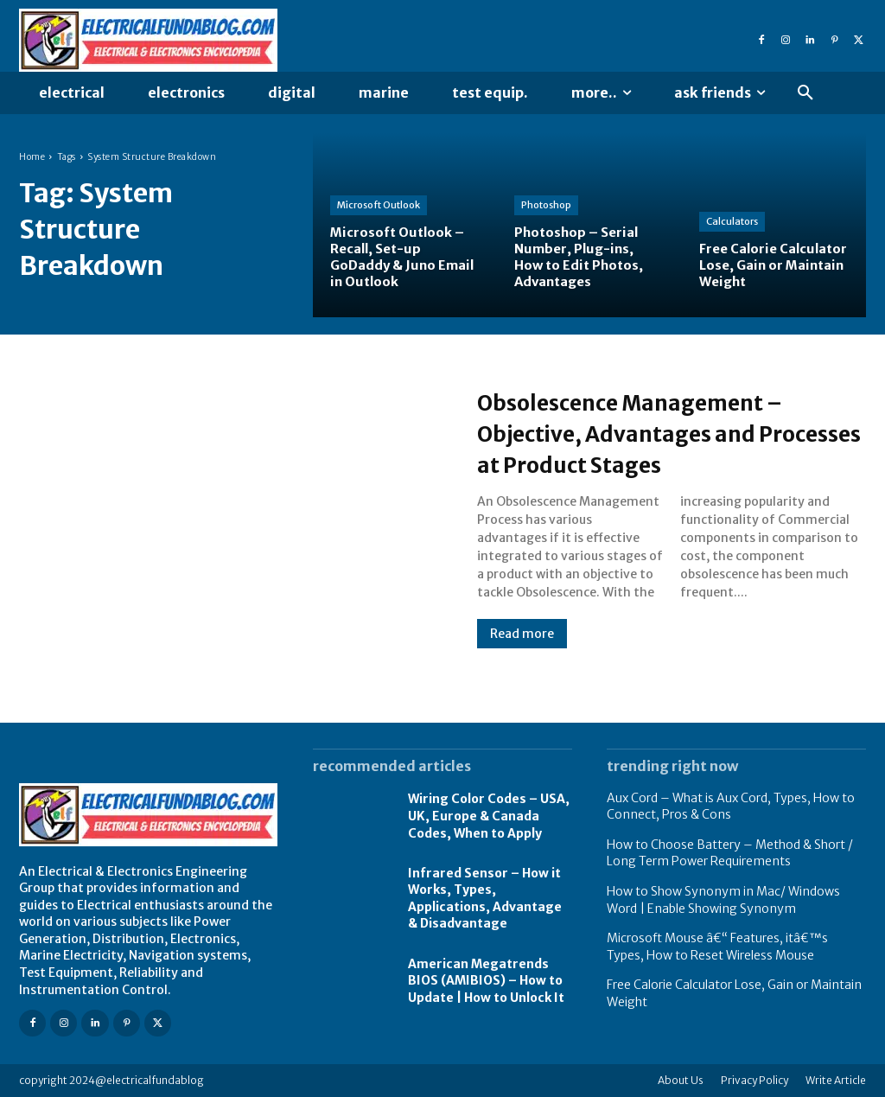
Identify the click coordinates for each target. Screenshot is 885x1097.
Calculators (732, 221)
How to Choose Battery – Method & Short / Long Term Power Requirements (730, 853)
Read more (522, 633)
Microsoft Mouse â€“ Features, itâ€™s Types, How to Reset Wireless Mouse (717, 946)
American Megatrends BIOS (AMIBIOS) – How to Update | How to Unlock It (486, 980)
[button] (805, 93)
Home (32, 157)
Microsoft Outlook (378, 205)
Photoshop (546, 205)
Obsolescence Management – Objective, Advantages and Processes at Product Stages (663, 432)
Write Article (835, 1080)
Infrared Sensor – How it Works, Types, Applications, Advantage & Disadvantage (485, 898)
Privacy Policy (754, 1080)
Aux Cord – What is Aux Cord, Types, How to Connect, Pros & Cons (731, 806)
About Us (681, 1080)
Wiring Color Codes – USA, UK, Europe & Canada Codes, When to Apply (489, 815)
